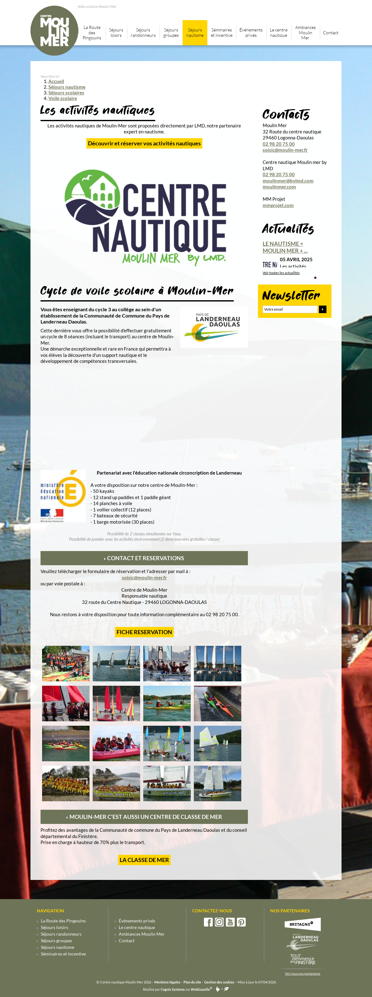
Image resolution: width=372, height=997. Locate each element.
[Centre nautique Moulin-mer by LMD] (144, 270)
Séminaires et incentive (63, 953)
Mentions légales (167, 982)
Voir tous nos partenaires (302, 973)
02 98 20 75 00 (279, 144)
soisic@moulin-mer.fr (144, 577)
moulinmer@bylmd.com (288, 180)
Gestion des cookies (219, 982)
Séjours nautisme (57, 947)
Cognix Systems (173, 989)
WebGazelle (200, 989)
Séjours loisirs (54, 927)
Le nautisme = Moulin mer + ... (285, 247)
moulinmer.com (279, 186)
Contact (126, 940)
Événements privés (137, 920)
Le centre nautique (137, 927)
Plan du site (192, 982)
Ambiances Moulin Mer (142, 934)
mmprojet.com (278, 205)
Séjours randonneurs (61, 934)
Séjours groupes (56, 940)
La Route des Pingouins (63, 920)
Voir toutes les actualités (281, 273)
